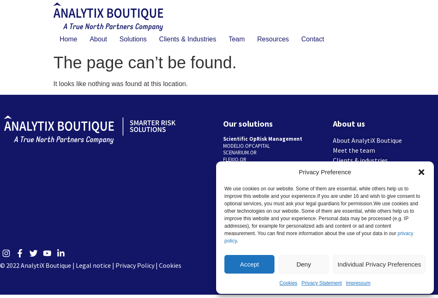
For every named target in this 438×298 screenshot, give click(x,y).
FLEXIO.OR (234, 159)
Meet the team (354, 150)
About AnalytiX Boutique (367, 140)
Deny (303, 264)
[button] (421, 172)
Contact (312, 39)
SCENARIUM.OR (240, 152)
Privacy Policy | (137, 265)
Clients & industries (360, 160)
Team (237, 39)
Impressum (358, 283)
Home (68, 39)
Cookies (288, 283)
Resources (273, 39)
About (98, 39)
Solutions (133, 39)
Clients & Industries (187, 39)
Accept (249, 264)
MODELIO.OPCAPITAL (246, 145)
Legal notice (93, 265)
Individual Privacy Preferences (379, 264)
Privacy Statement (321, 283)
